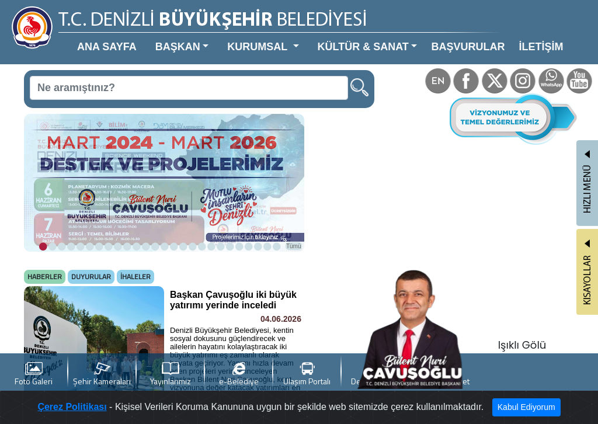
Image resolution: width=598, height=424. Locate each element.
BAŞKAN (177, 47)
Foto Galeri (34, 374)
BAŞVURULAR (468, 47)
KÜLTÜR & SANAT (363, 47)
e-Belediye (239, 374)
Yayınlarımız (170, 374)
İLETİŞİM (541, 47)
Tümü (293, 246)
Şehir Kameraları (102, 374)
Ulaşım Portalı (307, 374)
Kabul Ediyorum (526, 407)
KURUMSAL (258, 47)
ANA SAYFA (107, 47)
